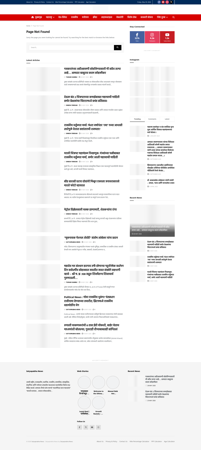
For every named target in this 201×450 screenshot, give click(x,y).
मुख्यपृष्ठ (36, 17)
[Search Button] (174, 17)
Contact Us (50, 2)
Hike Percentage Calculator (64, 2)
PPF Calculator (79, 2)
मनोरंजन (85, 17)
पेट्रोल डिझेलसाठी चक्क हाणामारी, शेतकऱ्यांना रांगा (90, 210)
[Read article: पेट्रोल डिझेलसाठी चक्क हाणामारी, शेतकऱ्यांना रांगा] (43, 220)
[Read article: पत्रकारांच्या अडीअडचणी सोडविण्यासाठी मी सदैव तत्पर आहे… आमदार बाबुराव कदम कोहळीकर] (43, 79)
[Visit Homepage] (100, 9)
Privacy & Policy (39, 2)
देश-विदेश (62, 17)
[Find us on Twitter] (171, 2)
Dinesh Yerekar (72, 105)
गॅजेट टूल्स (161, 17)
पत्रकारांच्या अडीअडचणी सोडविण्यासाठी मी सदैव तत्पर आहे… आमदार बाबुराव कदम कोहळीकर (92, 71)
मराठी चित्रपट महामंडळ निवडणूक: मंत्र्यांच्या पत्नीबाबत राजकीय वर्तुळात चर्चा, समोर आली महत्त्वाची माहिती (92, 155)
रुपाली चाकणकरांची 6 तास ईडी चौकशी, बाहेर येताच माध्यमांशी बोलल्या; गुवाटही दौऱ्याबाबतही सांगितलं (91, 327)
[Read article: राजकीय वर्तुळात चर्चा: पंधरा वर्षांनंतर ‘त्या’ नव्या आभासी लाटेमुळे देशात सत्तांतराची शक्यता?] (43, 136)
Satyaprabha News (73, 242)
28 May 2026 (84, 77)
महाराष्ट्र (49, 17)
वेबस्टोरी (119, 17)
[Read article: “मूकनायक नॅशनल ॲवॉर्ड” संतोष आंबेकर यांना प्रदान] (43, 248)
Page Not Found (38, 26)
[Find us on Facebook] (159, 2)
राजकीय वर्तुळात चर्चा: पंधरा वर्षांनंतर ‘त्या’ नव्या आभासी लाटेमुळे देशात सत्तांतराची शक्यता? (93, 127)
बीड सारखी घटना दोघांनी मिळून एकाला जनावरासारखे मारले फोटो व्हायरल (91, 183)
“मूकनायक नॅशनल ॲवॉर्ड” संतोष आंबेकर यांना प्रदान (91, 238)
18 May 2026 (83, 282)
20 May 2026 (87, 242)
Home (28, 26)
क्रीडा (95, 17)
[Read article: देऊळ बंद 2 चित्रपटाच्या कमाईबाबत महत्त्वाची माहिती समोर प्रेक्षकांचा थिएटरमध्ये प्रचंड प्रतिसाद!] (43, 107)
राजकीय (74, 17)
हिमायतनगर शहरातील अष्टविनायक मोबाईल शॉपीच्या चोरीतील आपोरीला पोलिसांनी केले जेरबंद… (160, 168)
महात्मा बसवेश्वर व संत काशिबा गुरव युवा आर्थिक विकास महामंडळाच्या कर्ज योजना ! (160, 129)
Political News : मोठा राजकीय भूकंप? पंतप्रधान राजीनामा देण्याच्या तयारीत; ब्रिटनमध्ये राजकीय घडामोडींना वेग (89, 301)
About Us (29, 2)
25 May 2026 (84, 105)
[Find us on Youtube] (163, 2)
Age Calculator (91, 2)
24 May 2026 (84, 190)
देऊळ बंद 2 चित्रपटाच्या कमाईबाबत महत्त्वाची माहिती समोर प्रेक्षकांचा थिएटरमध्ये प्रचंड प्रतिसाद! (91, 99)
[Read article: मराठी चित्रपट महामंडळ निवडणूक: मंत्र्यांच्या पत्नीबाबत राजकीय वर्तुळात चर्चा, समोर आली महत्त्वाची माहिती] (43, 164)
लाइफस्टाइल (106, 17)
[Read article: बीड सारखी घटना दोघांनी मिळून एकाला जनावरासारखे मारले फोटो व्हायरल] (43, 192)
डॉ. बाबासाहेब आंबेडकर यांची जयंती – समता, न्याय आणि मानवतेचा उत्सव (160, 182)
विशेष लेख (131, 17)
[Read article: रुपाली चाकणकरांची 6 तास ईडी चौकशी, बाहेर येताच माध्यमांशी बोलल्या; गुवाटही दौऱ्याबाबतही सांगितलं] (43, 336)
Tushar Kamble (71, 77)
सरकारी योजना (147, 16)
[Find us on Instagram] (167, 2)
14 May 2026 (86, 334)
